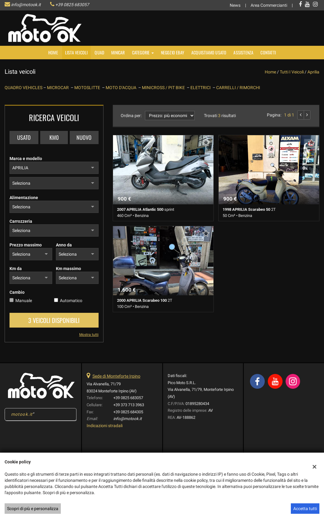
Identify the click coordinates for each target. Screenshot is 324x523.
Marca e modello (26, 158)
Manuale (23, 300)
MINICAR (118, 52)
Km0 (54, 137)
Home (53, 52)
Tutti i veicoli (292, 71)
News (235, 5)
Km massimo (68, 268)
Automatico (71, 300)
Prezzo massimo (26, 244)
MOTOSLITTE (88, 87)
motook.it (22, 414)
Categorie (143, 52)
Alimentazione (24, 197)
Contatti (268, 52)
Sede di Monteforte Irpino (116, 376)
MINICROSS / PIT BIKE (164, 87)
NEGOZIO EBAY (172, 52)
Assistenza (243, 52)
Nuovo (84, 137)
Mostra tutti (89, 334)
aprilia (313, 71)
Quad (99, 52)
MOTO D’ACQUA (122, 87)
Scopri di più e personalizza (32, 508)
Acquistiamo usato (208, 52)
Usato (24, 137)
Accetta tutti (305, 508)
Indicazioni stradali (105, 425)
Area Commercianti (269, 5)
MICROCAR (59, 87)
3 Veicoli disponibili (54, 320)
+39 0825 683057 (72, 4)
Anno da (64, 244)
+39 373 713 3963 (128, 405)
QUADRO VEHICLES (24, 87)
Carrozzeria (21, 221)
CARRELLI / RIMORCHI (238, 87)
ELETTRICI (201, 87)
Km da (16, 268)
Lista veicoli (76, 52)
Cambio (17, 292)
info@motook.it (26, 4)
